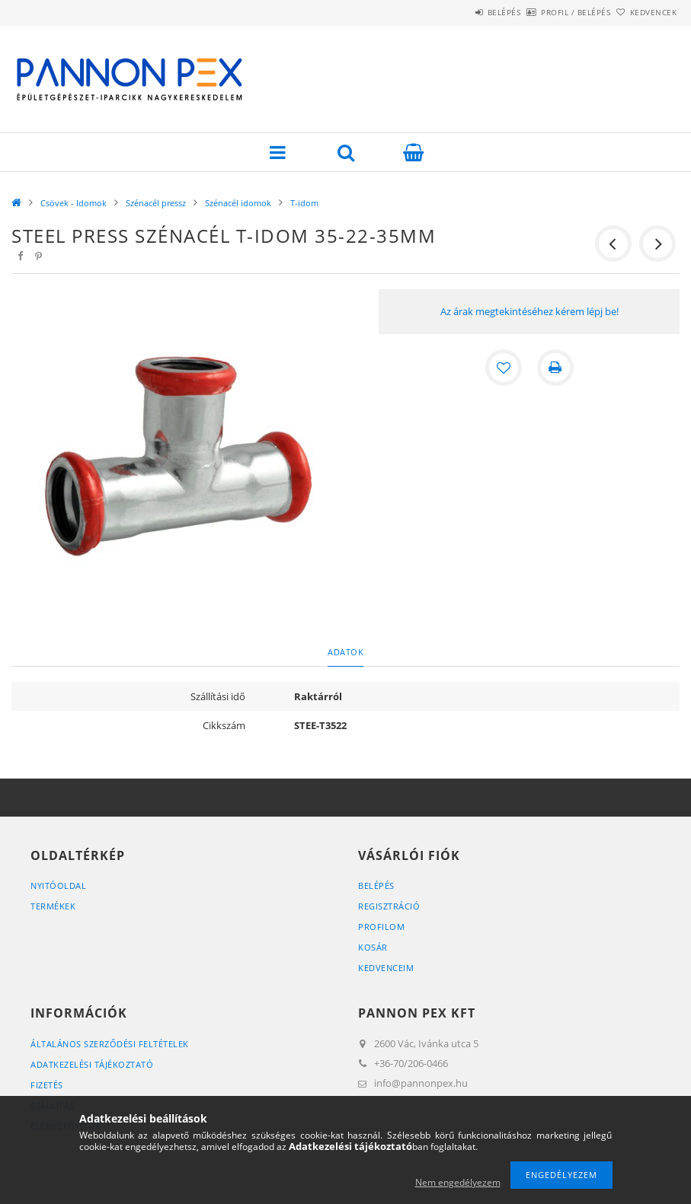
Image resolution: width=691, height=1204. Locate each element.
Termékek (52, 906)
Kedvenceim (386, 967)
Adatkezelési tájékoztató (91, 1064)
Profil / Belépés (550, 12)
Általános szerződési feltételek (109, 1044)
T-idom (304, 203)
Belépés (461, 12)
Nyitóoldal (58, 885)
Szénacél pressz (156, 203)
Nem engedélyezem (458, 1182)
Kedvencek (644, 12)
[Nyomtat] (555, 367)
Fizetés (46, 1085)
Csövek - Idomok (73, 203)
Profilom (381, 926)
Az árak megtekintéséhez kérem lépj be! (529, 311)
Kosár (373, 947)
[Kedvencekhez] (503, 367)
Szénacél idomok (238, 203)
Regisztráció (389, 906)
